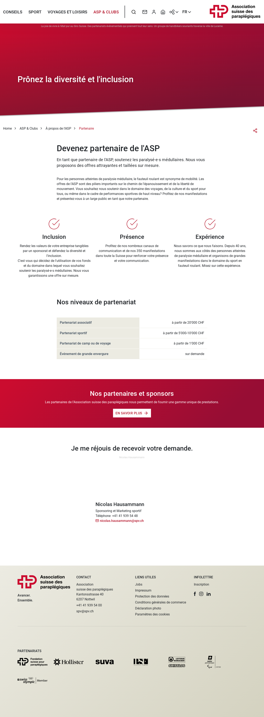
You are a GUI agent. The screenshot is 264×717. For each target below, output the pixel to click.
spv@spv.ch (85, 611)
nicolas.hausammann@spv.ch (122, 524)
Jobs (138, 584)
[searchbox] (133, 13)
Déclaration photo (148, 608)
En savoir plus (129, 416)
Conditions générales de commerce (160, 602)
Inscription (201, 584)
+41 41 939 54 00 (89, 605)
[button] (195, 594)
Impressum (143, 590)
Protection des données (152, 596)
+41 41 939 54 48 (125, 519)
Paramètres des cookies (152, 614)
